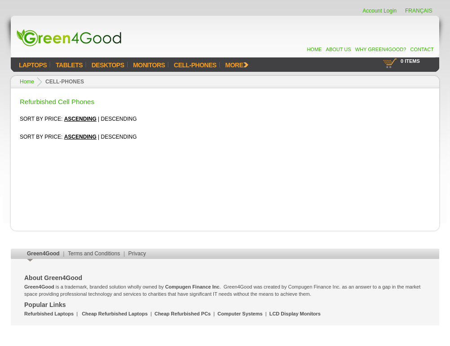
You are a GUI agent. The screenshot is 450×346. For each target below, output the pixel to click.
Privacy (137, 253)
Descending (119, 119)
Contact (421, 49)
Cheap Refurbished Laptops (115, 313)
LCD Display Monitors (295, 313)
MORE (236, 65)
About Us (338, 49)
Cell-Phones (195, 65)
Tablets (69, 65)
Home (314, 49)
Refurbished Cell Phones (57, 101)
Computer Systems (239, 313)
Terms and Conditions (94, 253)
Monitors (149, 65)
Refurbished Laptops (49, 313)
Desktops (108, 65)
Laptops (33, 65)
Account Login (379, 11)
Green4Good (43, 253)
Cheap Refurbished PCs (182, 313)
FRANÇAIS (418, 11)
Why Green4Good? (380, 49)
